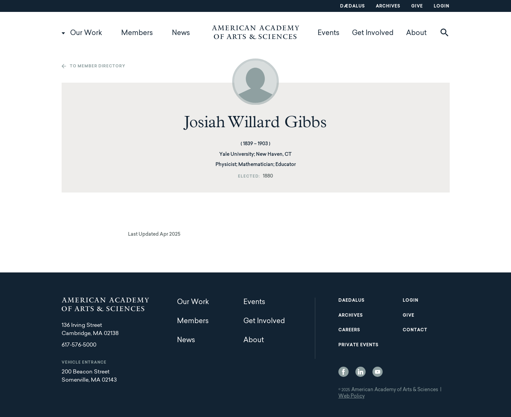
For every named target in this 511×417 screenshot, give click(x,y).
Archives (388, 6)
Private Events (358, 345)
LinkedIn (360, 372)
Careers (349, 330)
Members (137, 33)
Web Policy (351, 396)
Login (441, 6)
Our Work (86, 33)
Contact (415, 330)
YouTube (377, 372)
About (416, 33)
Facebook (343, 372)
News (181, 33)
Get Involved (373, 33)
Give (417, 6)
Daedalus (351, 301)
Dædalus (352, 6)
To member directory (97, 66)
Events (328, 33)
